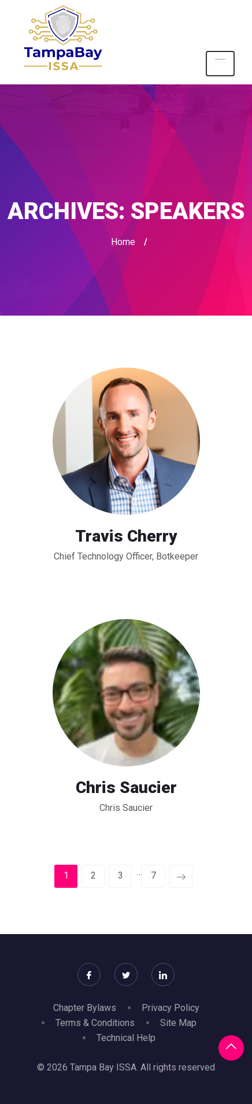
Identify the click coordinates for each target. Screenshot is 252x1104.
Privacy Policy (170, 1007)
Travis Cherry (126, 536)
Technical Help (126, 1037)
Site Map (178, 1022)
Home (123, 241)
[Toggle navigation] (220, 63)
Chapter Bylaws (84, 1007)
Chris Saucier (126, 787)
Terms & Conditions (95, 1022)
